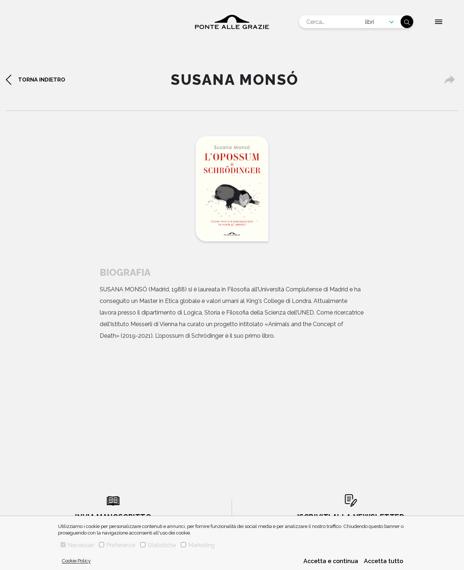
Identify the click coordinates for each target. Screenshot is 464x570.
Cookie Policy (76, 560)
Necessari (77, 545)
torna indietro (41, 79)
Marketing (198, 545)
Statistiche (158, 545)
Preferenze (117, 545)
